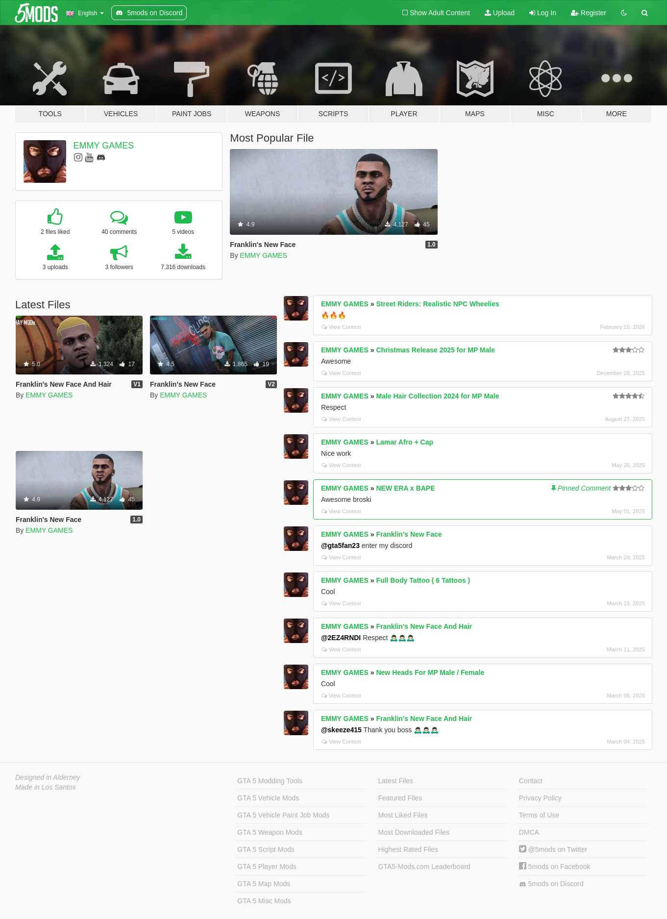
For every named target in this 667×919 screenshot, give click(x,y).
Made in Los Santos (45, 787)
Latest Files (396, 781)
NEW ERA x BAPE (405, 488)
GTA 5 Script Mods (265, 849)
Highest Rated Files (408, 849)
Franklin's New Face (409, 534)
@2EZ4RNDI (341, 638)
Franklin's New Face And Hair (424, 626)
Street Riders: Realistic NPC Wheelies (437, 304)
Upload (500, 13)
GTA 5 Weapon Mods (269, 832)
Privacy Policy (540, 798)
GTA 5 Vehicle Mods (268, 798)
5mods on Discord (551, 884)
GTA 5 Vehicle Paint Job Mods (283, 815)
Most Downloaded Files (414, 832)
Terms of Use (539, 815)
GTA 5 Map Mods (263, 884)
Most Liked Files (403, 815)
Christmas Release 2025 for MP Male (435, 350)
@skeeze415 (341, 730)
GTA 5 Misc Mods (264, 901)
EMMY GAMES (104, 145)
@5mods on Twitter (553, 849)
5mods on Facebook (555, 866)
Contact (531, 781)
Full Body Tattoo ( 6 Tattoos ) (423, 580)
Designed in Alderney (47, 777)
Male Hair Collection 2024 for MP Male (437, 396)
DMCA (529, 832)
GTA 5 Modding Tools (269, 781)
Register (588, 13)
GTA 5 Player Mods (266, 866)
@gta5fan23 (340, 545)
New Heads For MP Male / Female (430, 672)
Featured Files (400, 798)
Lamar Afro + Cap (404, 442)
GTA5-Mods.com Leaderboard (424, 866)
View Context (341, 327)
